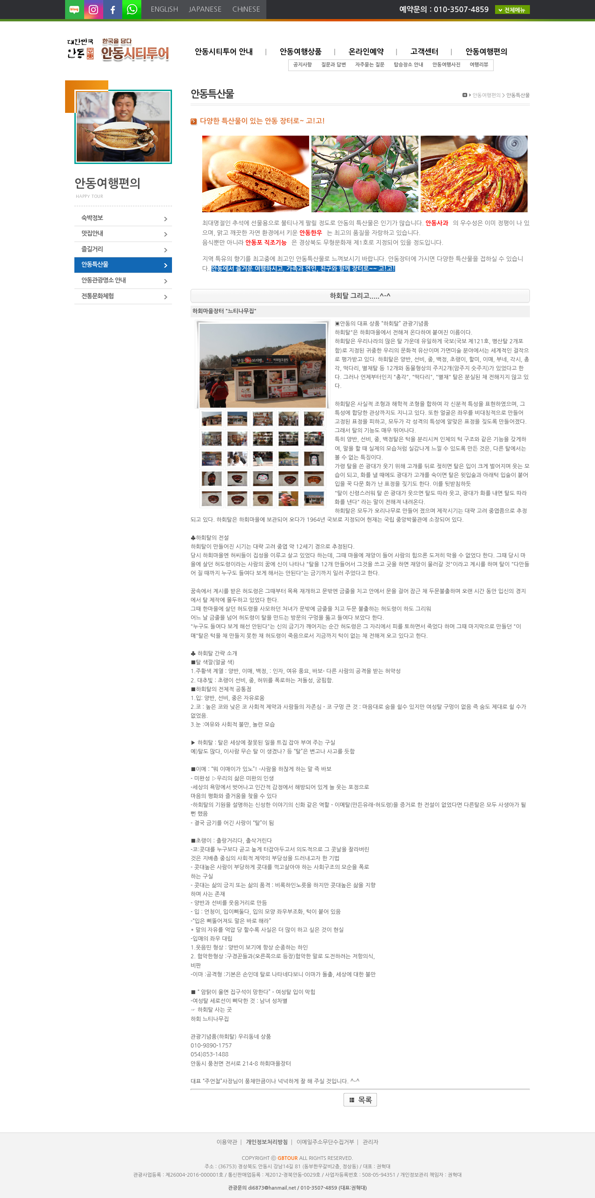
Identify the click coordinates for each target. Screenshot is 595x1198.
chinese (246, 9)
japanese (205, 9)
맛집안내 (92, 233)
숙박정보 (92, 218)
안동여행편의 (486, 51)
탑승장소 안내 (408, 64)
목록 (365, 1100)
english (164, 9)
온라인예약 (366, 51)
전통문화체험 (97, 296)
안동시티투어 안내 (224, 51)
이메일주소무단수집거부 (325, 1142)
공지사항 (302, 64)
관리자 (370, 1142)
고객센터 (424, 51)
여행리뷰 (478, 64)
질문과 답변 (333, 64)
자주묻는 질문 (369, 64)
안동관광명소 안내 (103, 280)
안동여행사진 (446, 64)
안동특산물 (94, 265)
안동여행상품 (301, 51)
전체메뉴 (514, 10)
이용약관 (227, 1142)
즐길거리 (92, 249)
